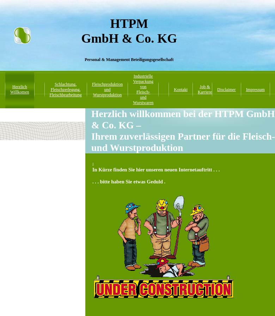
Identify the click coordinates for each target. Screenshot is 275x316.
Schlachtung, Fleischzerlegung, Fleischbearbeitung (66, 89)
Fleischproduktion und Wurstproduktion (107, 89)
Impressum (255, 89)
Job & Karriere (205, 89)
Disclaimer (226, 89)
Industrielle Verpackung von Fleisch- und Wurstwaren (143, 89)
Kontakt (181, 89)
